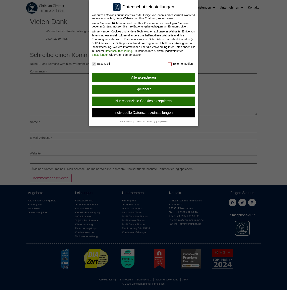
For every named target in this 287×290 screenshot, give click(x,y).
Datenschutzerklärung (118, 50)
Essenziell (101, 62)
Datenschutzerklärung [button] (145, 120)
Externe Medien (180, 62)
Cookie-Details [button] (126, 120)
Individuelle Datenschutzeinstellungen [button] (143, 112)
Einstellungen (100, 54)
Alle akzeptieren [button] (143, 76)
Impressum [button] (163, 120)
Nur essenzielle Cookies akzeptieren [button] (143, 100)
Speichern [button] (143, 88)
